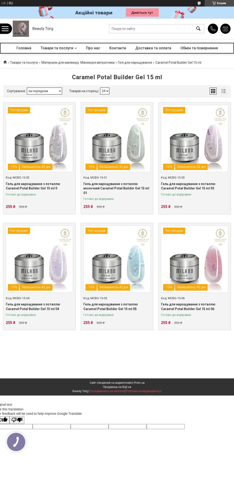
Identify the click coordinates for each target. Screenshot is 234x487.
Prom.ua (139, 382)
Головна (23, 48)
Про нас (93, 48)
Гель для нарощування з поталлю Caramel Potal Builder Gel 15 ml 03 (188, 186)
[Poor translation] (16, 420)
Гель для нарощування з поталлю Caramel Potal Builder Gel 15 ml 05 (110, 306)
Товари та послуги (57, 48)
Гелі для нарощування (135, 62)
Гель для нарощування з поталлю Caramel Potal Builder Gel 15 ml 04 (33, 306)
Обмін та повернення (199, 48)
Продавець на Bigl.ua (117, 387)
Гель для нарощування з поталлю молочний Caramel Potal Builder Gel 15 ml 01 (116, 188)
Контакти (117, 48)
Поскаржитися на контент (107, 391)
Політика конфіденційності (143, 391)
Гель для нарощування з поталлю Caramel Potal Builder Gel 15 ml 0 (33, 186)
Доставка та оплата (153, 48)
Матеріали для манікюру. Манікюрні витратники (78, 62)
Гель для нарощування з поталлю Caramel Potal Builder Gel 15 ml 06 (188, 306)
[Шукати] (198, 29)
